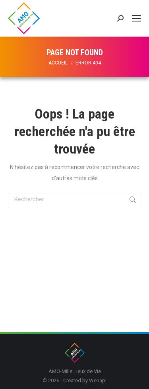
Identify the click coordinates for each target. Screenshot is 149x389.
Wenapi (97, 380)
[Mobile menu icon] (136, 18)
